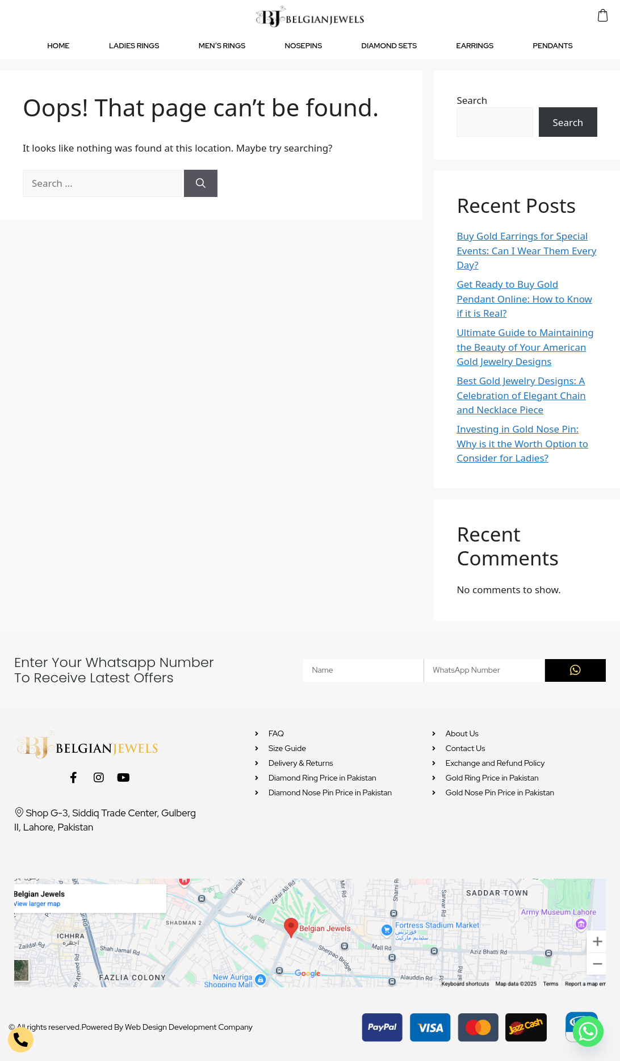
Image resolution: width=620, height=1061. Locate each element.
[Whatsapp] (588, 1031)
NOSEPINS (303, 46)
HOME (58, 46)
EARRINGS (475, 46)
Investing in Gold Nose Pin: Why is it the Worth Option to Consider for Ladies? (522, 443)
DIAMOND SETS (389, 46)
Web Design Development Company (189, 1027)
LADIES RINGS (134, 46)
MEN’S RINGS (222, 46)
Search (471, 100)
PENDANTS (553, 46)
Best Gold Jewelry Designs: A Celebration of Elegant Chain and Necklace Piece (520, 395)
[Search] (200, 183)
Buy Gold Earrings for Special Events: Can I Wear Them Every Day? (526, 250)
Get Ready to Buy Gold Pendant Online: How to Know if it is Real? (524, 299)
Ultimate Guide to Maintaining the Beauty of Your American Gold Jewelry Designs (524, 347)
